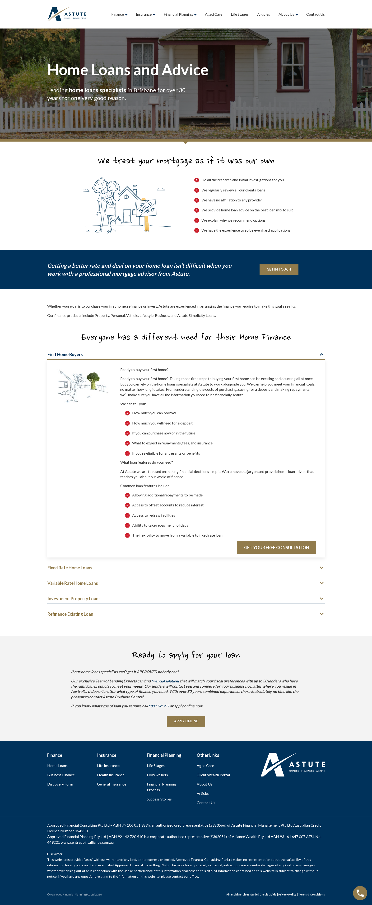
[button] (186, 355)
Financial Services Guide (242, 895)
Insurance (144, 14)
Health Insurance (111, 776)
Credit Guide (268, 895)
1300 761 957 (160, 706)
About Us (286, 14)
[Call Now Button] (360, 893)
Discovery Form (60, 785)
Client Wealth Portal (213, 776)
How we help (157, 776)
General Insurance (111, 785)
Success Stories (159, 800)
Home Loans (57, 766)
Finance (117, 14)
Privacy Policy (287, 895)
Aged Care (213, 14)
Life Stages (240, 14)
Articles (263, 14)
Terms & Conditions (311, 895)
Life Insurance (108, 766)
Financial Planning (178, 14)
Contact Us (315, 14)
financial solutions (166, 681)
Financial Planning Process (161, 788)
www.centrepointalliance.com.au (87, 843)
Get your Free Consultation (276, 547)
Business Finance (61, 776)
